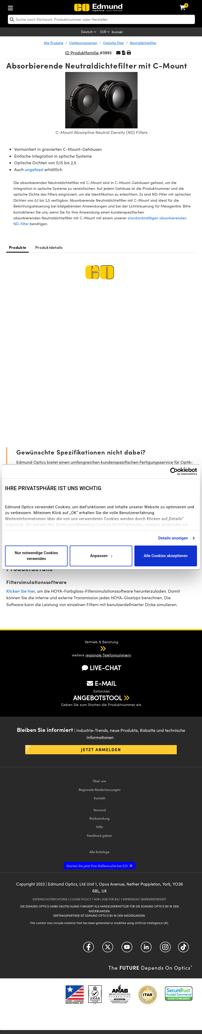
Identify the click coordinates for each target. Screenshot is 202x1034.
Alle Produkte (53, 43)
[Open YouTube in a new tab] (127, 948)
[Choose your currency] (105, 32)
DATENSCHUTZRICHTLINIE (50, 899)
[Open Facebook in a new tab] (88, 948)
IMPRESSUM (131, 899)
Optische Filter (113, 43)
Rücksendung (99, 818)
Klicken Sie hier (20, 591)
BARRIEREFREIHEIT (153, 899)
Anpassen (101, 556)
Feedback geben (99, 835)
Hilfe (99, 826)
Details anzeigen (173, 538)
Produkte (17, 247)
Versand (99, 810)
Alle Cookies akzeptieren (166, 556)
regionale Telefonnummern (108, 655)
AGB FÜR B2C (111, 899)
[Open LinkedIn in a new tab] (146, 948)
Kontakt (117, 32)
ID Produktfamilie (82, 52)
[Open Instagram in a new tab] (165, 948)
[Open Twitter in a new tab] (108, 948)
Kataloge (99, 851)
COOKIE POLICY (81, 899)
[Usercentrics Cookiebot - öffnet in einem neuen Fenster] (174, 471)
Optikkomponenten (83, 43)
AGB (97, 899)
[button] (124, 52)
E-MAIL (101, 683)
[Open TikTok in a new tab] (183, 948)
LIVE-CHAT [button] (101, 667)
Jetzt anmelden (101, 749)
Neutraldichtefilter (143, 43)
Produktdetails (49, 247)
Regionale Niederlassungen (99, 789)
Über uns (99, 781)
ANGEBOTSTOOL (97, 697)
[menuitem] (28, 7)
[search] (101, 19)
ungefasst (34, 169)
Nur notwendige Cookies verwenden (36, 556)
